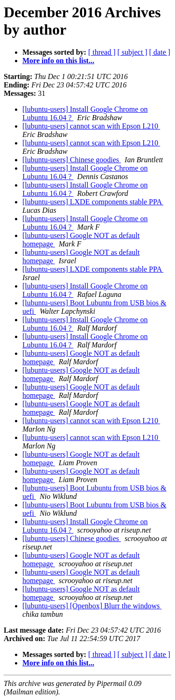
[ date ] (159, 52)
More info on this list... (58, 61)
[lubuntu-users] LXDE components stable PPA (92, 202)
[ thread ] (102, 52)
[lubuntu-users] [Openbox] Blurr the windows (91, 606)
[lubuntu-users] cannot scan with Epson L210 (91, 126)
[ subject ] (132, 52)
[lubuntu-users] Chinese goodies (71, 160)
